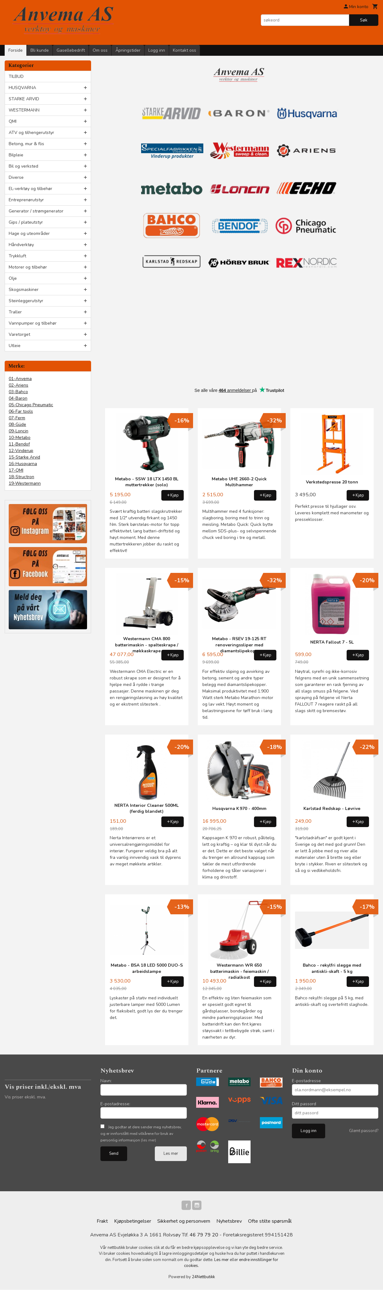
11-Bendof (19, 444)
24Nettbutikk (203, 1277)
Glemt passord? (363, 1131)
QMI (12, 121)
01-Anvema (20, 379)
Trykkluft (17, 256)
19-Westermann (25, 483)
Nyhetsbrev (229, 1221)
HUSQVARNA (22, 88)
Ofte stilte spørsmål (270, 1221)
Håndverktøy (21, 245)
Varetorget (19, 334)
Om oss (100, 50)
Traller (15, 312)
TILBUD (16, 76)
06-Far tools (21, 411)
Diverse (16, 177)
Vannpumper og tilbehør (33, 323)
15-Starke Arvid (24, 457)
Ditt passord (304, 1104)
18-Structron (21, 477)
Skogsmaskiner (24, 290)
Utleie (15, 346)
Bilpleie (16, 155)
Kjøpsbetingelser (132, 1221)
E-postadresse (306, 1081)
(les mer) (148, 1140)
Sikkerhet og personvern (183, 1221)
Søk (363, 20)
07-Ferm (17, 418)
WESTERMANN (24, 110)
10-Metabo (19, 437)
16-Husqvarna (23, 464)
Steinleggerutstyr (26, 301)
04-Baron (18, 398)
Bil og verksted (23, 166)
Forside (15, 50)
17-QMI (16, 470)
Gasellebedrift (71, 50)
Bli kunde (39, 50)
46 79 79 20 (204, 1235)
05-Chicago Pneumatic (31, 405)
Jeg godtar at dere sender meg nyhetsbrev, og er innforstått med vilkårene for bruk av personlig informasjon (141, 1134)
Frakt (102, 1221)
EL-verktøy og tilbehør (30, 189)
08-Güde (17, 424)
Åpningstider (128, 50)
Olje (13, 278)
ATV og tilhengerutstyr (31, 133)
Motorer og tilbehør (28, 267)
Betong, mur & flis (26, 144)
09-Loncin (18, 431)
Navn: (106, 1081)
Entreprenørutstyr (26, 200)
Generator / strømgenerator (36, 211)
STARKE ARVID (24, 99)
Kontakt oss (184, 50)
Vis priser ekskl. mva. (25, 1097)
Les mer (171, 1153)
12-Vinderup (21, 451)
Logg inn (156, 50)
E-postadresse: (115, 1104)
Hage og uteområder (29, 233)
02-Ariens (18, 385)
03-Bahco (18, 392)
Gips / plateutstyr (26, 222)
